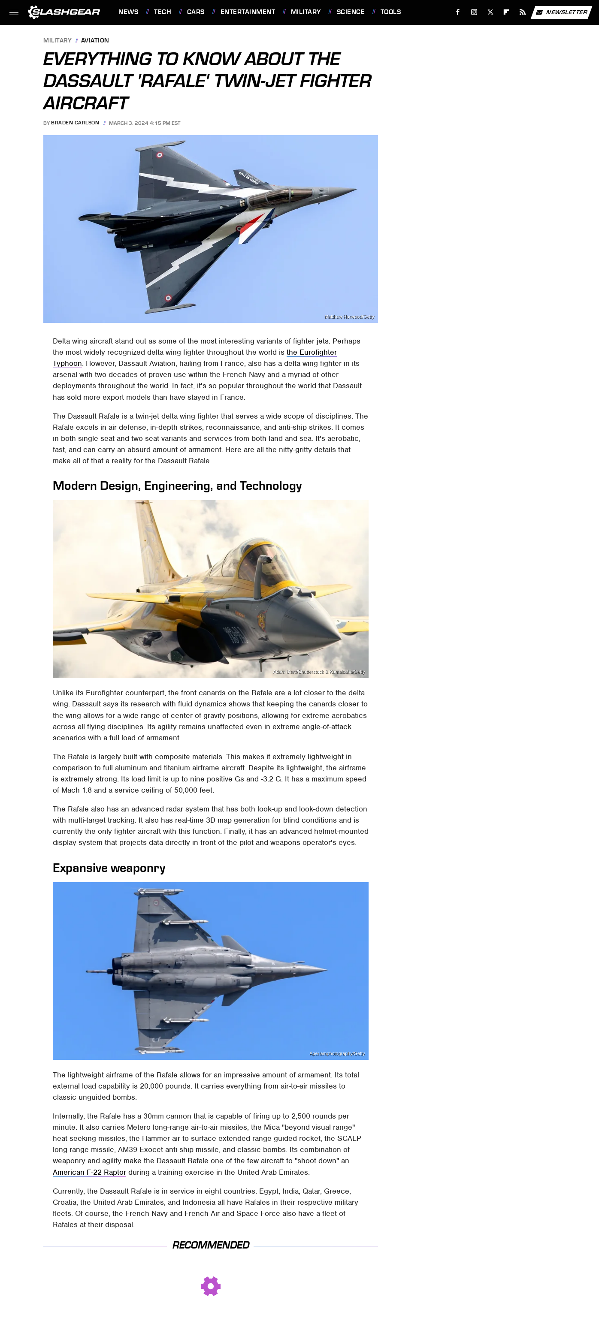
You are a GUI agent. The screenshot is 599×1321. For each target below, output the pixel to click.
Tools (391, 12)
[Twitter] (490, 12)
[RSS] (523, 12)
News (128, 12)
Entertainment (248, 12)
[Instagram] (474, 12)
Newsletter (561, 12)
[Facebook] (458, 12)
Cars (196, 12)
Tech (162, 12)
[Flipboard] (506, 12)
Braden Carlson (75, 123)
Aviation (95, 41)
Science (351, 12)
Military (306, 12)
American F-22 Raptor (89, 1172)
